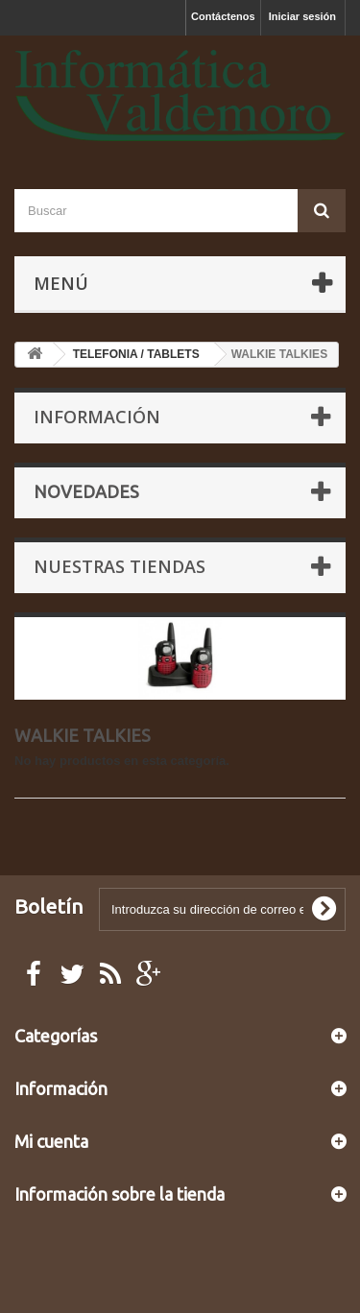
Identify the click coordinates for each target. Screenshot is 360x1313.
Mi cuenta (51, 1141)
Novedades (86, 491)
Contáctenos (223, 16)
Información (97, 416)
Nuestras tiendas (119, 566)
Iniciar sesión (302, 16)
